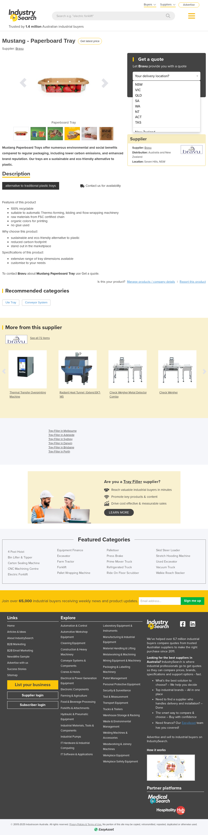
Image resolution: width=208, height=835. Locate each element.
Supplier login (32, 695)
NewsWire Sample (18, 656)
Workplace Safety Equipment (120, 761)
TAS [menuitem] (138, 122)
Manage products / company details (151, 282)
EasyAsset (189, 723)
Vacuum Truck (165, 567)
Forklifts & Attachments (75, 708)
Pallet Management (115, 678)
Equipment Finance (70, 550)
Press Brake (115, 556)
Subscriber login (32, 705)
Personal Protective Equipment (121, 684)
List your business (33, 684)
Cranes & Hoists (70, 672)
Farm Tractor (65, 561)
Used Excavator (166, 561)
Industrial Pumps (71, 736)
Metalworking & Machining (119, 654)
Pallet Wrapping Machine (73, 573)
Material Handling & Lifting (119, 648)
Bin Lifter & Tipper (20, 557)
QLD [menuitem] (138, 95)
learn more (119, 512)
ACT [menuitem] (138, 117)
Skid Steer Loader (168, 550)
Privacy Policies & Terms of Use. (85, 824)
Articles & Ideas (16, 632)
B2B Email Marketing (20, 650)
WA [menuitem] (137, 106)
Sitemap (12, 675)
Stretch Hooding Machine (173, 556)
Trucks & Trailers (113, 709)
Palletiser (113, 550)
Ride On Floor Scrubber (123, 573)
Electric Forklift (18, 574)
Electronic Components (75, 689)
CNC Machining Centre (23, 569)
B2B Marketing (16, 644)
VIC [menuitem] (138, 90)
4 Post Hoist (16, 552)
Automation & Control (74, 626)
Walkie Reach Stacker (170, 573)
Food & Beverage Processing (78, 702)
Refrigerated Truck (119, 567)
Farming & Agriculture (74, 695)
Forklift (61, 567)
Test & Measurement (115, 697)
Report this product (193, 282)
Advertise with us (17, 663)
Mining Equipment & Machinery (122, 660)
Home (11, 626)
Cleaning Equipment (73, 643)
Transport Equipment (115, 703)
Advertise (189, 5)
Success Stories (16, 669)
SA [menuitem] (137, 101)
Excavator (63, 556)
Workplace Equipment (116, 755)
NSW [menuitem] (139, 84)
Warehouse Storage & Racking (121, 715)
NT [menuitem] (137, 112)
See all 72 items (40, 338)
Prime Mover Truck (119, 561)
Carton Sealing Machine (24, 563)
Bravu (19, 49)
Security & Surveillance (117, 690)
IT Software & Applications (77, 754)
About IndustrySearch (20, 638)
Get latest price (89, 41)
